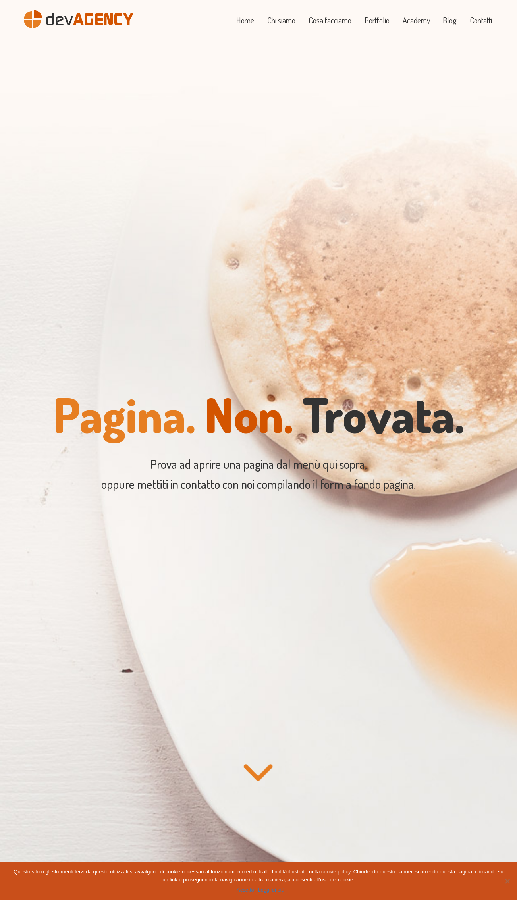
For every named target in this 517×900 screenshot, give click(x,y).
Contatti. (481, 20)
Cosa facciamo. (331, 20)
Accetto (245, 890)
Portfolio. (378, 20)
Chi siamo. (282, 20)
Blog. (450, 20)
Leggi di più (271, 890)
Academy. (417, 20)
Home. (245, 20)
